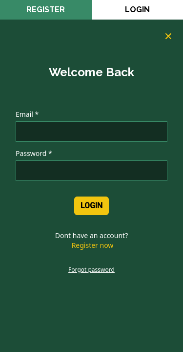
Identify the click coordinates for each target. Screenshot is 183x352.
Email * (27, 114)
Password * (34, 153)
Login (137, 9)
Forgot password (91, 270)
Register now (93, 245)
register (45, 9)
